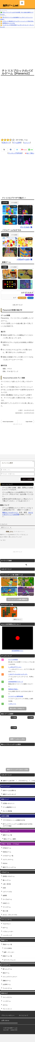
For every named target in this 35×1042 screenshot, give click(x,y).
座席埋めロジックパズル (9, 23)
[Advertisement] (17, 46)
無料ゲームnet (10, 5)
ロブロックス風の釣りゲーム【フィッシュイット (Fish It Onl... (18, 21)
